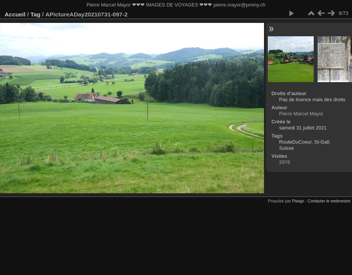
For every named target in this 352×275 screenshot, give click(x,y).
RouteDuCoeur (295, 142)
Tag (35, 14)
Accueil (15, 14)
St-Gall (321, 142)
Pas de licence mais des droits (312, 99)
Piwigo (298, 201)
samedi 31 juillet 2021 (303, 128)
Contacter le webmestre (329, 201)
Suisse (286, 148)
